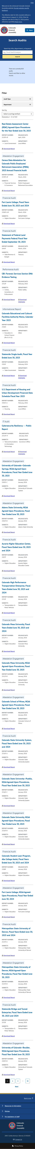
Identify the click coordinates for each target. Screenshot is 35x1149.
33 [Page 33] (27, 1081)
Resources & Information (13, 1106)
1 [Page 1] (7, 1081)
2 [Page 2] (12, 1081)
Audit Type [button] (7, 99)
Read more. (18, 22)
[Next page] (17, 1087)
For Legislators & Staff (12, 1117)
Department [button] (7, 104)
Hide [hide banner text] (32, 3)
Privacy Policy (17, 1146)
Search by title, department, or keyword (17, 48)
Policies (7, 1111)
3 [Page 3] (17, 1081)
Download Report (9, 149)
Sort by (4, 110)
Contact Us (17, 1139)
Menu (30, 30)
